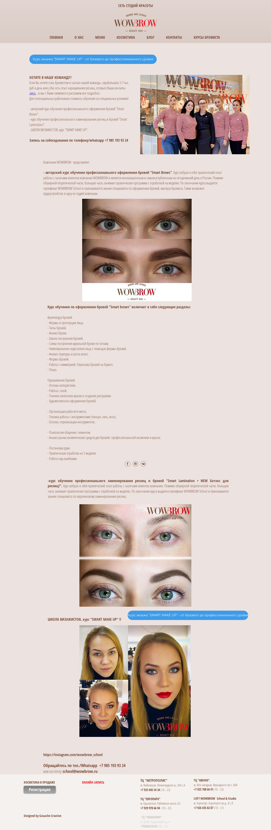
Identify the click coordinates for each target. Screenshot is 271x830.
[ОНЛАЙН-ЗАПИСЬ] (112, 782)
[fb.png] (127, 464)
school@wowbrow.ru (80, 771)
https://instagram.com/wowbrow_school (73, 754)
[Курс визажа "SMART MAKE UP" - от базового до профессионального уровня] (93, 59)
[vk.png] (143, 464)
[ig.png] (135, 464)
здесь (32, 93)
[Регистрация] (40, 789)
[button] (79, 782)
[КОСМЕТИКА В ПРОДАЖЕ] (61, 782)
